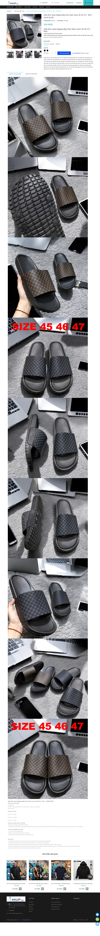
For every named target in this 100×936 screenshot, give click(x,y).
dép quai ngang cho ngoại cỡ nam (78, 65)
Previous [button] (8, 54)
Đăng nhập (31, 904)
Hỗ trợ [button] (31, 898)
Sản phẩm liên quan (50, 854)
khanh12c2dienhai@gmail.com (15, 913)
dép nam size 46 (51, 57)
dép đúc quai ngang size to (55, 59)
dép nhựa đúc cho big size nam (62, 65)
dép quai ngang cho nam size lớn (64, 67)
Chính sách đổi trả (55, 906)
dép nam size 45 (75, 61)
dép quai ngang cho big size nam (64, 68)
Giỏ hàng (88, 2)
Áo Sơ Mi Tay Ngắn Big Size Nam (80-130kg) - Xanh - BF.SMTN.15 (45, 883)
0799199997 (44, 2)
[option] (10, 54)
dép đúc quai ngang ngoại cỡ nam (71, 57)
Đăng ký (31, 906)
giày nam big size (67, 61)
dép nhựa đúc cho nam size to (80, 63)
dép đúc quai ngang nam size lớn (70, 59)
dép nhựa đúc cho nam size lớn (65, 63)
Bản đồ (30, 911)
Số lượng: (46, 53)
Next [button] (40, 54)
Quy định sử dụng (55, 909)
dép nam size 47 (59, 57)
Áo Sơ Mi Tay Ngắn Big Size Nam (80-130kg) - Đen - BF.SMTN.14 (23, 883)
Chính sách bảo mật (55, 902)
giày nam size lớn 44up (85, 61)
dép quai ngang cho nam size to (80, 67)
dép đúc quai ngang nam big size (54, 61)
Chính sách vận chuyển (56, 904)
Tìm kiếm (31, 902)
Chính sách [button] (55, 898)
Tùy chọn (15, 888)
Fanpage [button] (76, 898)
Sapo (30, 919)
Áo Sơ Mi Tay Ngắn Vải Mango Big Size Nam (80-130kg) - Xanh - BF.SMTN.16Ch (71, 883)
